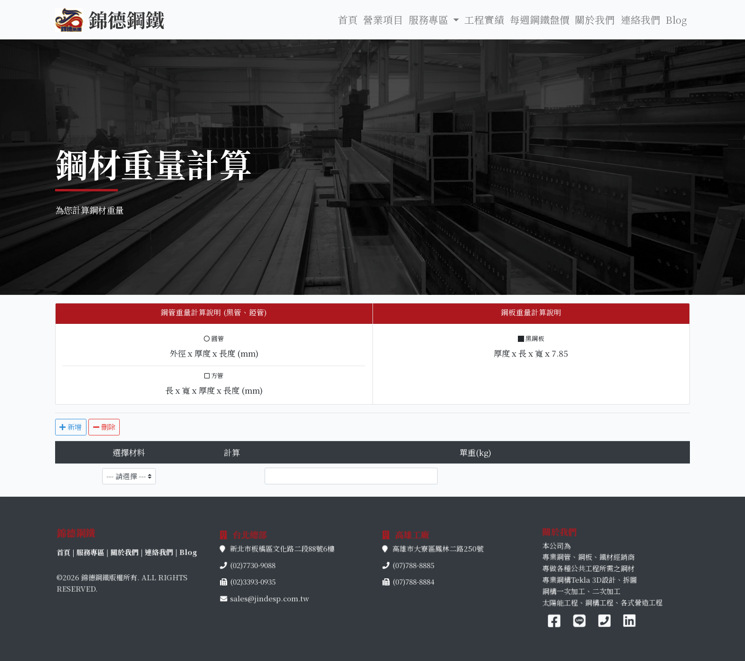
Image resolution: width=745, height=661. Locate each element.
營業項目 (383, 19)
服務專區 (119, 553)
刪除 (104, 427)
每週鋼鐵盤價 (540, 19)
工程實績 (484, 19)
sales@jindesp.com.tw (269, 584)
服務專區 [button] (430, 19)
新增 (70, 427)
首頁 (348, 19)
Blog (676, 19)
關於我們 (595, 19)
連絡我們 (640, 19)
